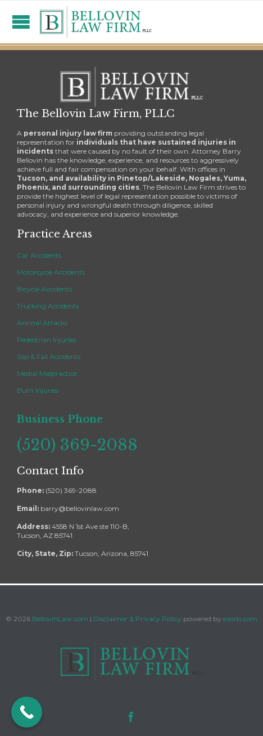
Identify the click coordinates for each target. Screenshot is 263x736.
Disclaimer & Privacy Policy (138, 618)
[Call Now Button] (26, 712)
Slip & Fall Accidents (48, 356)
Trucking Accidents (48, 306)
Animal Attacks (42, 322)
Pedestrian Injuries (46, 339)
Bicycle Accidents (44, 289)
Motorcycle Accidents (51, 272)
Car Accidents (39, 255)
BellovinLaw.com (60, 618)
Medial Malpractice (47, 373)
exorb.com (240, 618)
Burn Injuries (37, 390)
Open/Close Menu (21, 22)
